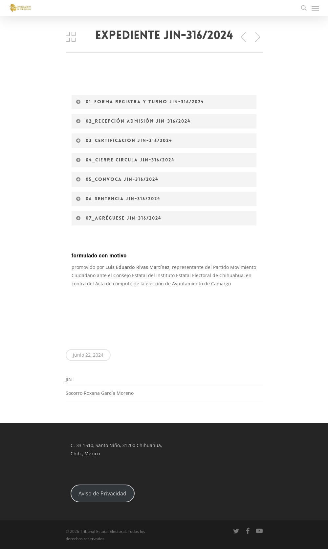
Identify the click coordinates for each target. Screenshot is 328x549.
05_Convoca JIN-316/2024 (117, 179)
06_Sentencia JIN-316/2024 (118, 199)
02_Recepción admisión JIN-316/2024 (133, 121)
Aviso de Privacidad (102, 493)
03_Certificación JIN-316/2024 (124, 140)
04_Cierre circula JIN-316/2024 (125, 160)
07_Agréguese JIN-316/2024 (119, 218)
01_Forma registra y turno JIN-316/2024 (140, 102)
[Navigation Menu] (315, 8)
